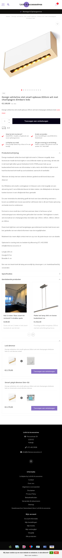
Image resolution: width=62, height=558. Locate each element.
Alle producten (31, 536)
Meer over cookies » (31, 555)
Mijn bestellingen (31, 522)
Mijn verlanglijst (31, 529)
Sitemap (31, 504)
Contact (31, 480)
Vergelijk (31, 533)
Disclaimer (31, 490)
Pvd (4, 93)
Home (8, 16)
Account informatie (31, 519)
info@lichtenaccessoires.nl (32, 452)
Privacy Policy (31, 494)
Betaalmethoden (31, 497)
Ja (51, 552)
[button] (29, 334)
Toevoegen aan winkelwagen (36, 121)
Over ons (31, 483)
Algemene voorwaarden (31, 487)
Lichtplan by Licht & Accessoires (31, 476)
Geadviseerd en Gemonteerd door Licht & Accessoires (31, 508)
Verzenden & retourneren (31, 501)
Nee (56, 552)
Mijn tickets (31, 526)
